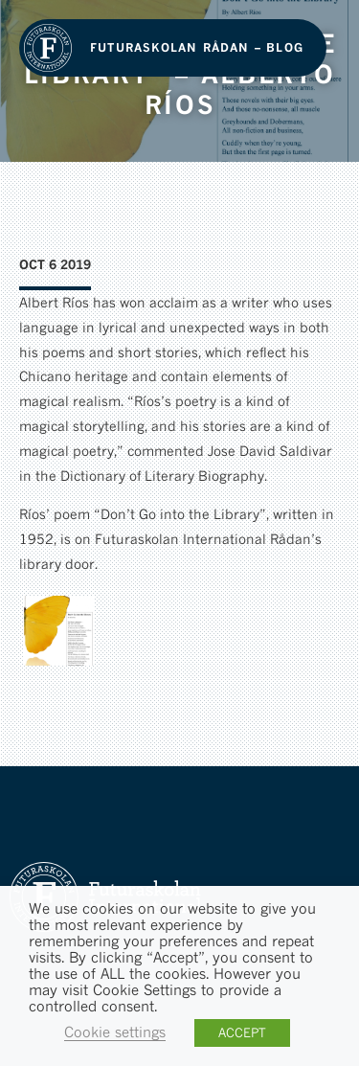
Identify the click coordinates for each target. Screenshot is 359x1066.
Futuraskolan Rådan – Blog (196, 47)
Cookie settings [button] (115, 1032)
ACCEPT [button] (242, 1032)
